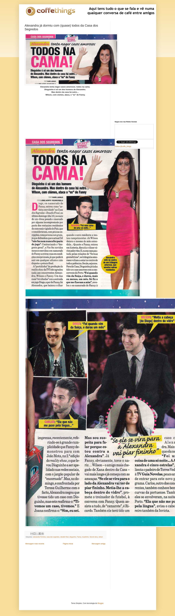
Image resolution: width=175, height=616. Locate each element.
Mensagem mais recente (34, 544)
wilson (101, 537)
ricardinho (85, 537)
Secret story (94, 537)
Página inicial (68, 544)
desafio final (64, 537)
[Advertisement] (65, 114)
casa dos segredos (53, 537)
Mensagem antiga (98, 544)
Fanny (79, 537)
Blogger (100, 603)
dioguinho (72, 537)
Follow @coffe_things (123, 146)
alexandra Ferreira (39, 537)
